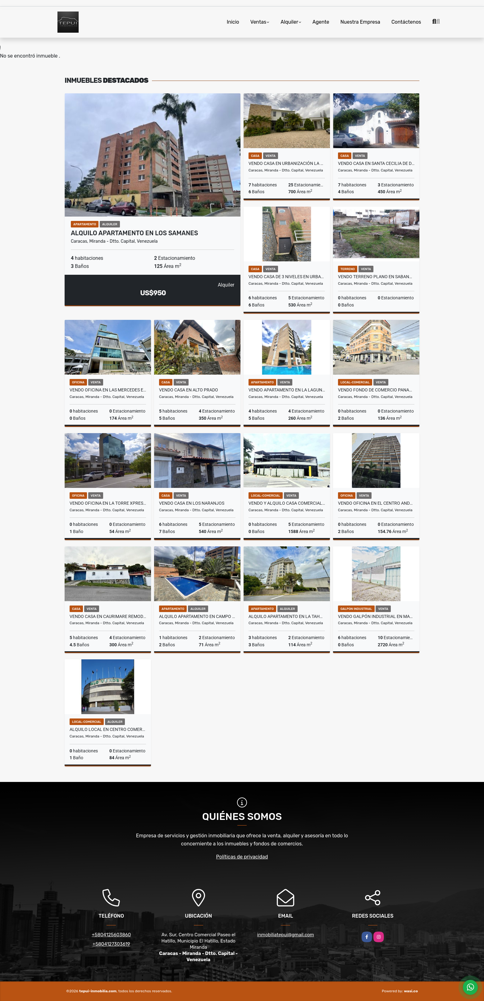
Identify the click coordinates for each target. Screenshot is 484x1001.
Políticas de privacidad (242, 857)
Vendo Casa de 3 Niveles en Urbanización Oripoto (287, 276)
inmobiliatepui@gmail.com (285, 935)
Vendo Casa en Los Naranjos (191, 503)
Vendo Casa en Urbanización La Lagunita (287, 163)
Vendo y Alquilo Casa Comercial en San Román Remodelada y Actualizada (287, 503)
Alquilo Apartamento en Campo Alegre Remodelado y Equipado (197, 616)
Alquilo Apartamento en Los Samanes (134, 233)
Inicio (233, 22)
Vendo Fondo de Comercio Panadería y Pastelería (376, 389)
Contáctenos (406, 22)
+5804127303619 (111, 944)
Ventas (258, 22)
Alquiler (289, 22)
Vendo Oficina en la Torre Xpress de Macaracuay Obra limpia (108, 503)
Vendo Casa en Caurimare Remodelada (108, 616)
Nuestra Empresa (360, 22)
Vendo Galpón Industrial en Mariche (376, 616)
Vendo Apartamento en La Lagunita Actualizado (287, 389)
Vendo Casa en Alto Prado (188, 389)
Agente (321, 22)
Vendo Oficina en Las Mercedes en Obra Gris (108, 389)
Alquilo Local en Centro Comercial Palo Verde (108, 729)
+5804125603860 (111, 935)
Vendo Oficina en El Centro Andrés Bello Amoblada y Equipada (376, 503)
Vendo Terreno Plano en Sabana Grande (376, 276)
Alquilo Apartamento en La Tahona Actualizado (287, 616)
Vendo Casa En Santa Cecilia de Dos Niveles (376, 163)
